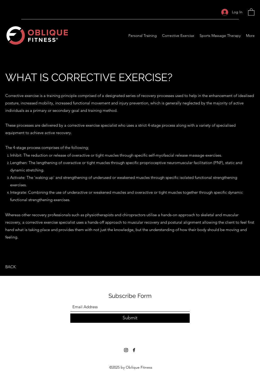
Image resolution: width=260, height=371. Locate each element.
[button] (251, 12)
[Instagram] (126, 350)
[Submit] (130, 318)
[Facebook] (134, 350)
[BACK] (10, 267)
